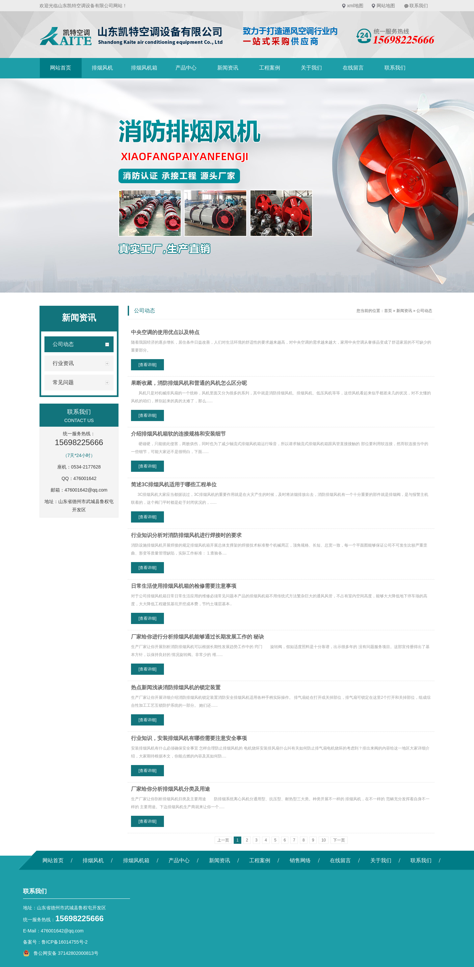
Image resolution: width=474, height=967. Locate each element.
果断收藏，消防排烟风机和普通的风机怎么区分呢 (189, 383)
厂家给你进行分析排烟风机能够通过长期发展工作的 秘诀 (197, 637)
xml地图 (355, 5)
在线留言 (353, 68)
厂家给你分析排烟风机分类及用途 (170, 789)
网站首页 (60, 68)
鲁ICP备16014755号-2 (64, 942)
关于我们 (311, 68)
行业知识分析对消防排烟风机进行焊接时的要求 (186, 535)
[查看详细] (148, 364)
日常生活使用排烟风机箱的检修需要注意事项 (183, 586)
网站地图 (386, 5)
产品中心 (186, 68)
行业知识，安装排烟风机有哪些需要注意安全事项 (189, 738)
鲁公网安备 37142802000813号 (60, 953)
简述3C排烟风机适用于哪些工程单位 (174, 484)
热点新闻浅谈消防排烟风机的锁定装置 (176, 687)
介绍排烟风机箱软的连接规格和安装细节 (178, 434)
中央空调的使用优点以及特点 (165, 332)
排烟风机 (102, 68)
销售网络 (300, 860)
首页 (388, 310)
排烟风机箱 (144, 68)
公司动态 (424, 310)
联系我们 (418, 5)
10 (323, 840)
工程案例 (269, 68)
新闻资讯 (227, 68)
